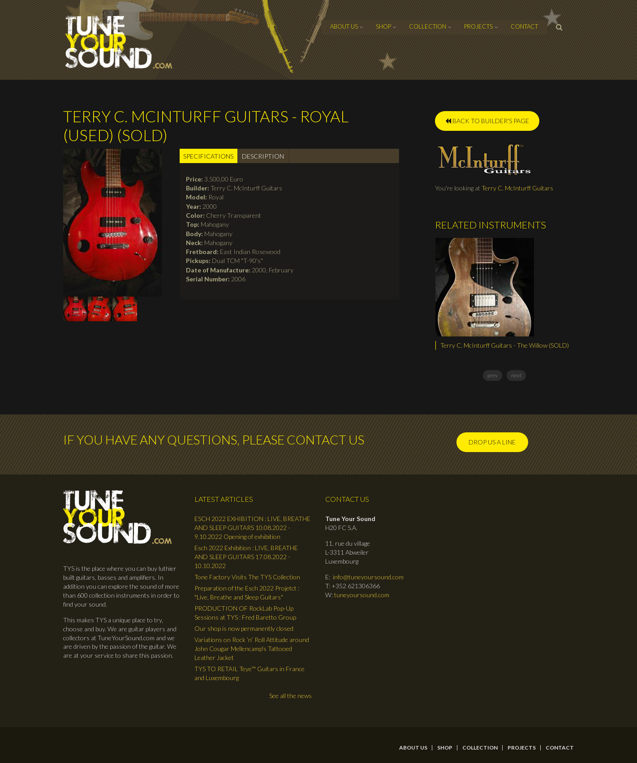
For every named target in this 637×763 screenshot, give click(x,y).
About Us (344, 26)
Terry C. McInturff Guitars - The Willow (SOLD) (504, 345)
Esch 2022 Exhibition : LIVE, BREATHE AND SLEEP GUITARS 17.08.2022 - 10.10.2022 (246, 556)
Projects (478, 26)
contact (524, 26)
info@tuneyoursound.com (368, 577)
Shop (383, 26)
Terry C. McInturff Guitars (517, 188)
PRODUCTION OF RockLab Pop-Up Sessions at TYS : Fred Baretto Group (245, 612)
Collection (427, 26)
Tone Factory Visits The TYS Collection (247, 577)
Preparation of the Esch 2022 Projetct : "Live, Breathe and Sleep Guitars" (246, 592)
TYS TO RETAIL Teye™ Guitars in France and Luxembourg (249, 673)
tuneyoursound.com (361, 595)
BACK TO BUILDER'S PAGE (487, 121)
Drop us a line (492, 442)
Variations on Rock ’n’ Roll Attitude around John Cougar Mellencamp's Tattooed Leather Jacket (251, 648)
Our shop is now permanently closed (243, 628)
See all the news (290, 695)
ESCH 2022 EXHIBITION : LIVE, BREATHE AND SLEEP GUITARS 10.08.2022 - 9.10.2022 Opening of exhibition (252, 527)
